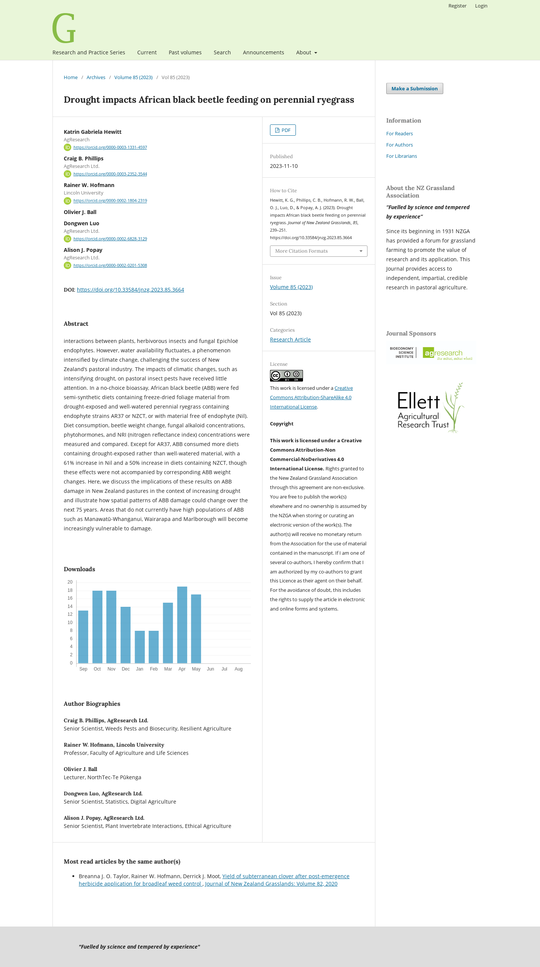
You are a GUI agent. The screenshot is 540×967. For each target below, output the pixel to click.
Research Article (290, 339)
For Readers (399, 133)
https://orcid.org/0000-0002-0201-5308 (110, 265)
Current (147, 52)
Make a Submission (415, 88)
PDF (285, 130)
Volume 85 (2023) (133, 77)
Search (222, 52)
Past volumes (185, 52)
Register (457, 5)
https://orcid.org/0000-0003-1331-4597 (110, 147)
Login (481, 5)
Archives (96, 77)
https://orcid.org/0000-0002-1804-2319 (110, 201)
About (304, 52)
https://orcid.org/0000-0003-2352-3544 (110, 174)
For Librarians (401, 156)
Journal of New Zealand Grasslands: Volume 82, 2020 (271, 883)
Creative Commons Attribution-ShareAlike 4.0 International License (311, 397)
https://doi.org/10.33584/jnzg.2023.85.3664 (130, 289)
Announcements (263, 52)
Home (71, 77)
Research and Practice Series (88, 52)
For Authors (399, 144)
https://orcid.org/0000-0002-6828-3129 (110, 238)
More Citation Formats (301, 251)
